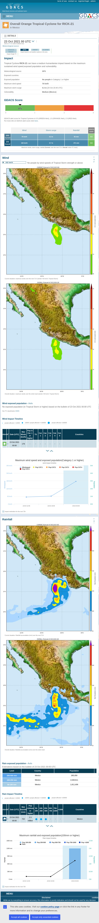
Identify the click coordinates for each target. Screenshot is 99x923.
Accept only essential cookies (45, 917)
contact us (72, 1)
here (36, 121)
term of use (62, 1)
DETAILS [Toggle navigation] (10, 35)
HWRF (35, 50)
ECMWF (46, 50)
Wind (24, 130)
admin (93, 1)
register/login (83, 1)
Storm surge (51, 130)
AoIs (30, 403)
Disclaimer (46, 898)
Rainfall (76, 130)
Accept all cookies (19, 917)
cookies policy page (49, 907)
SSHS (17, 411)
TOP (94, 159)
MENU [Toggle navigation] (7, 16)
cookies (95, 898)
